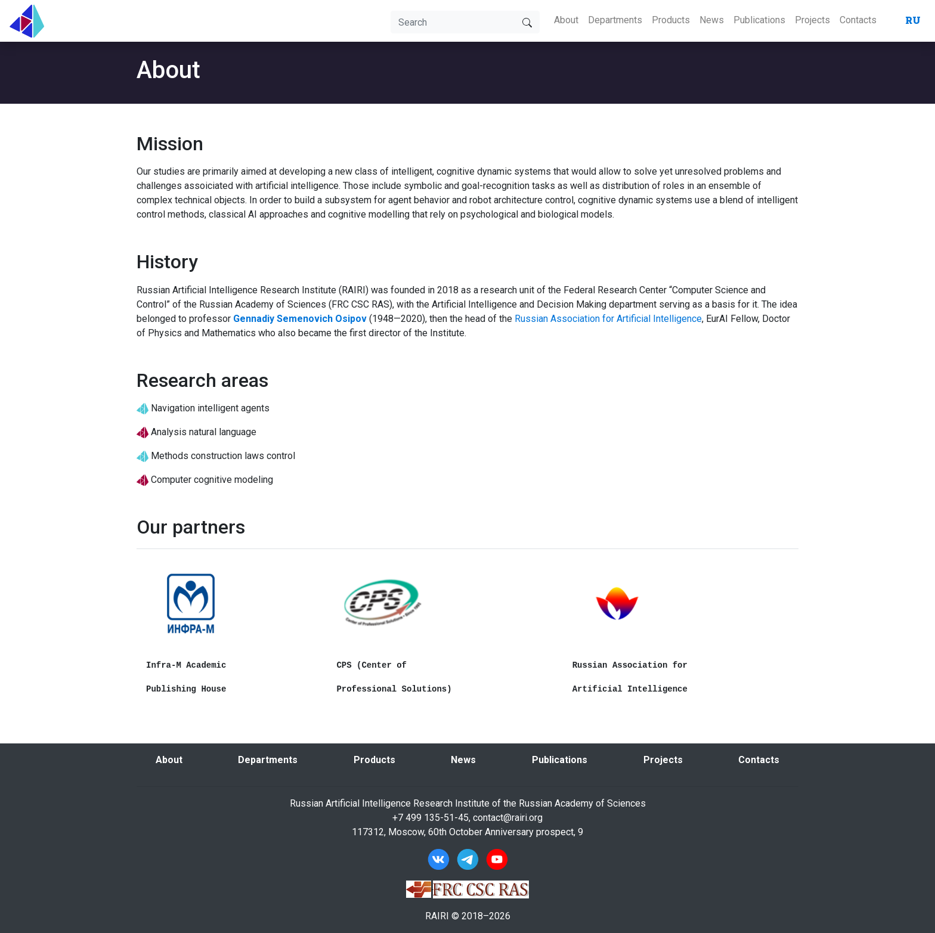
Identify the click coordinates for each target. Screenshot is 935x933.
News (711, 20)
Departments (615, 20)
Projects (812, 20)
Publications (759, 20)
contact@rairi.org (508, 817)
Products (671, 20)
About (566, 20)
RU (913, 20)
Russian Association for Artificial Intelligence (608, 318)
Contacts (858, 20)
